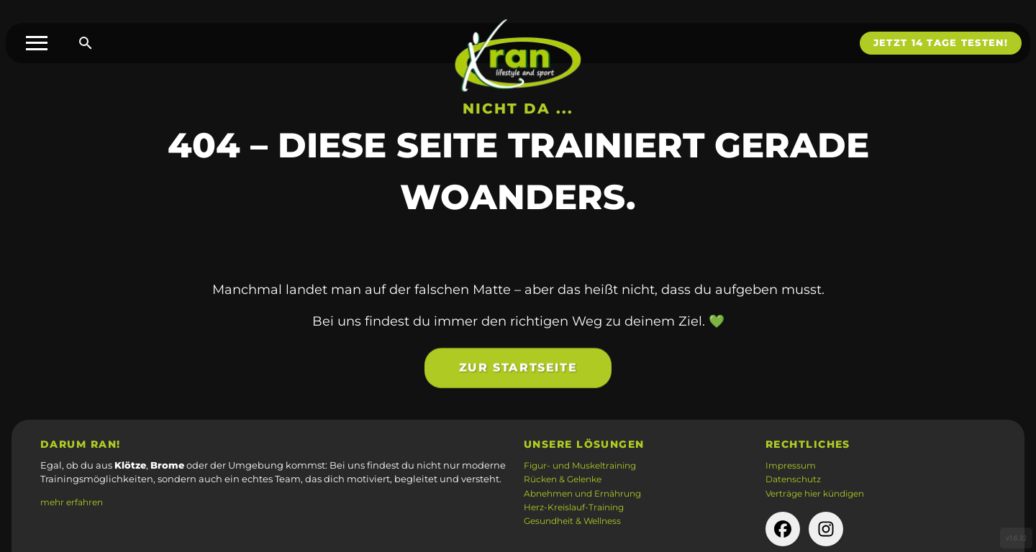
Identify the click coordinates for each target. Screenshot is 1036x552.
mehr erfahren (71, 502)
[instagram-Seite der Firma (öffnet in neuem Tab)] (826, 529)
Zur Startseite (518, 375)
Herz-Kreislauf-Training (574, 507)
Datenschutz (793, 479)
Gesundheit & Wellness (572, 521)
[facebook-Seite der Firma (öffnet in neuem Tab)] (782, 529)
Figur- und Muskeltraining (580, 466)
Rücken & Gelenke (562, 479)
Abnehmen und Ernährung (582, 494)
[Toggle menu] (36, 43)
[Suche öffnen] (85, 43)
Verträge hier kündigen (814, 494)
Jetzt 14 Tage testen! (940, 42)
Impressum (790, 466)
